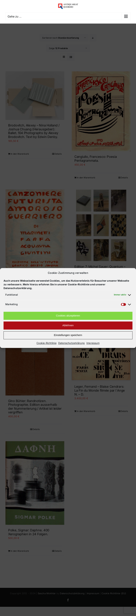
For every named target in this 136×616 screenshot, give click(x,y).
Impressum (93, 342)
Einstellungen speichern (68, 335)
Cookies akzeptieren (68, 315)
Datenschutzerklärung (71, 342)
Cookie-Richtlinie (46, 342)
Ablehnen (67, 325)
